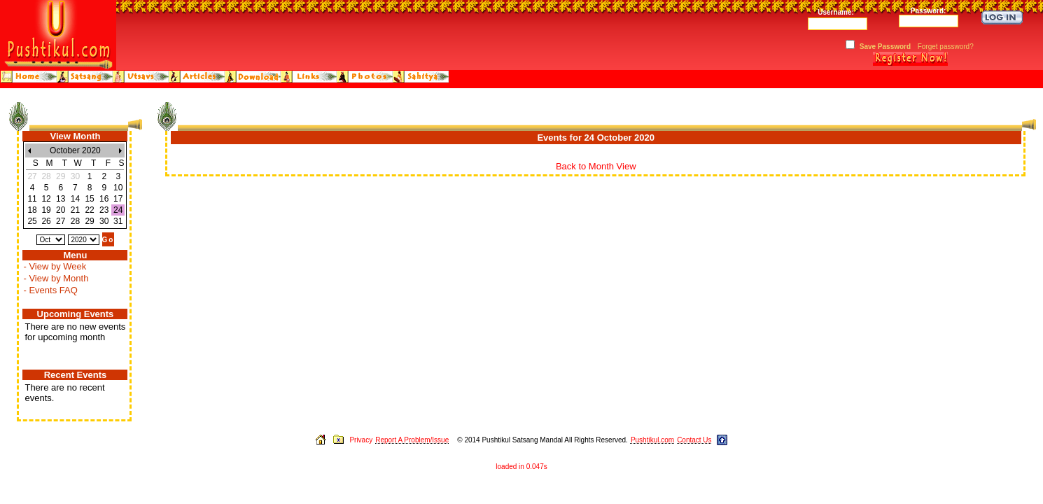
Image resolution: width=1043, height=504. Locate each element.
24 (117, 210)
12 (45, 199)
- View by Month (55, 278)
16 (103, 199)
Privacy (360, 440)
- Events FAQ (50, 290)
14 (75, 199)
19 (45, 210)
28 (75, 221)
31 (117, 221)
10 (117, 187)
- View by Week (54, 266)
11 (31, 199)
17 (117, 199)
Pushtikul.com (652, 440)
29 (89, 221)
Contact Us (694, 440)
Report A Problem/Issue (412, 440)
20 (60, 210)
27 (60, 221)
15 (89, 199)
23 (103, 210)
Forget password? (946, 46)
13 (60, 199)
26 (45, 221)
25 (31, 221)
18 (31, 210)
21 (75, 210)
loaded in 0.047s (521, 466)
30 (103, 221)
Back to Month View (596, 166)
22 (89, 210)
